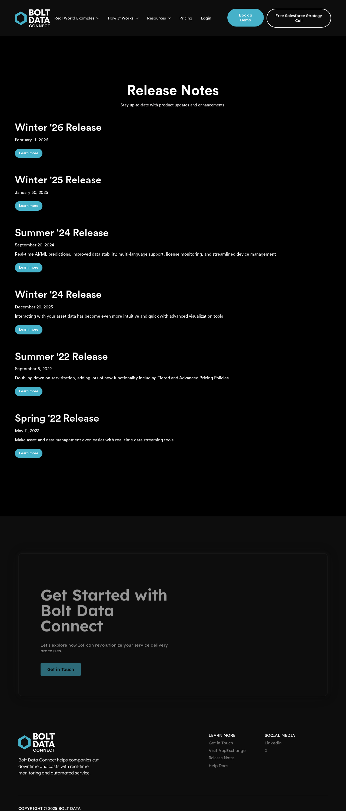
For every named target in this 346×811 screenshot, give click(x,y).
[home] (32, 18)
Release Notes (222, 758)
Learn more (28, 153)
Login (206, 18)
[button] (76, 18)
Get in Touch (60, 672)
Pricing (185, 18)
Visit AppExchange (227, 750)
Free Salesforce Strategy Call (298, 18)
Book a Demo (245, 17)
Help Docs (218, 765)
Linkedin (273, 743)
